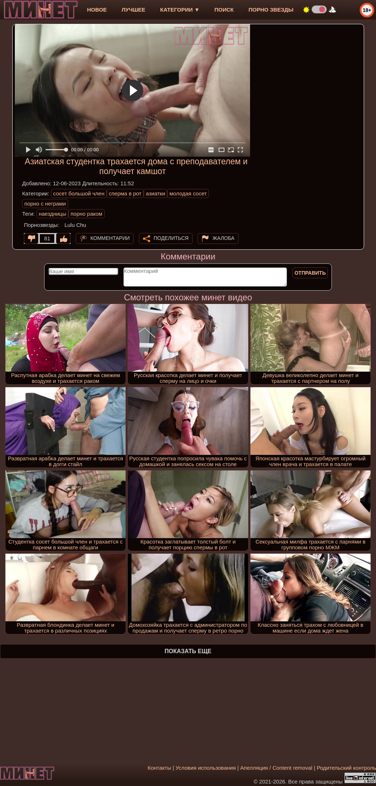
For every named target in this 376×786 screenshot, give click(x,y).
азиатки (155, 193)
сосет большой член (79, 193)
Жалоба (223, 238)
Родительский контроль (346, 768)
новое (97, 10)
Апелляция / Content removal (276, 768)
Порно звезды (271, 10)
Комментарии (110, 238)
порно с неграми (45, 203)
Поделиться (171, 238)
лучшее (133, 10)
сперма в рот (125, 193)
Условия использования (206, 768)
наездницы (52, 214)
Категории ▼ (180, 10)
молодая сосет (188, 193)
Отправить (310, 273)
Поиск (224, 10)
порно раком (86, 214)
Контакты (159, 768)
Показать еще (188, 651)
